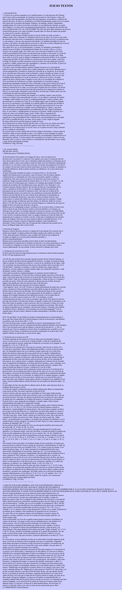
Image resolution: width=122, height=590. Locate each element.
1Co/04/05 (24, 491)
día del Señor (11, 317)
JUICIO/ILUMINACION (11, 491)
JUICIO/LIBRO (30, 29)
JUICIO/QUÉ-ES (10, 13)
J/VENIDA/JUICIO (23, 153)
